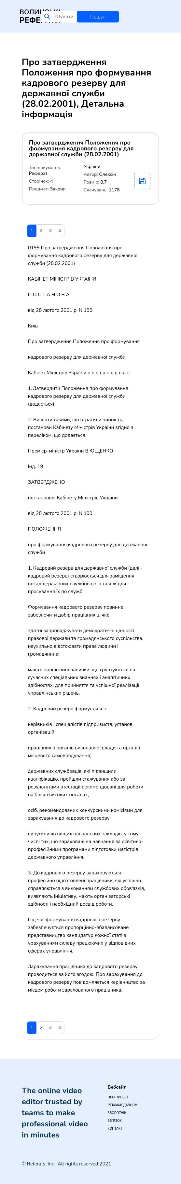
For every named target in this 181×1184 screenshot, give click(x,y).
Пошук (98, 17)
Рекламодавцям (122, 1105)
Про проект (118, 1097)
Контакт (115, 1128)
